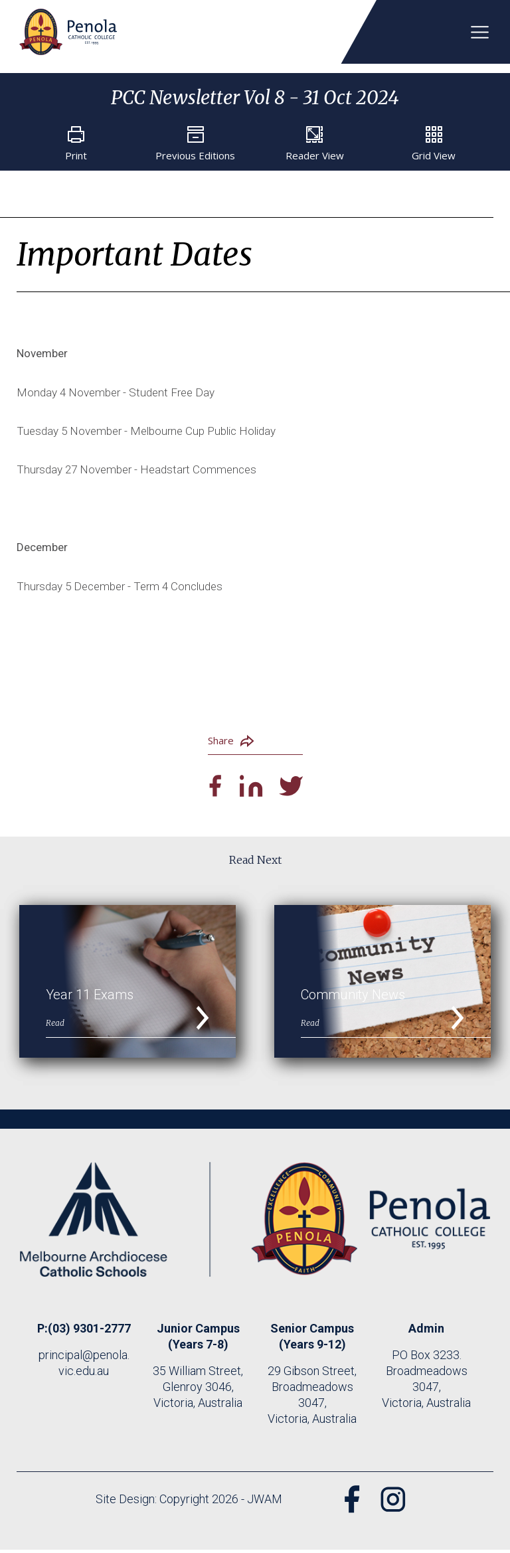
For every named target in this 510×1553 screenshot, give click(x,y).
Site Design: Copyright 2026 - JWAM (187, 1502)
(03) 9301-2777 (89, 1332)
